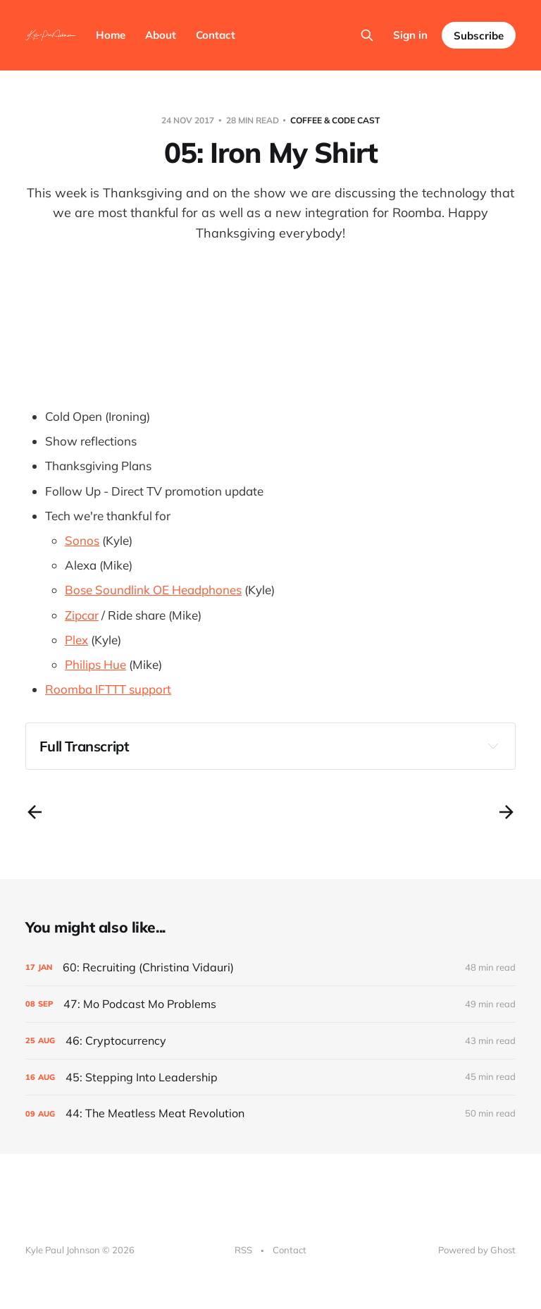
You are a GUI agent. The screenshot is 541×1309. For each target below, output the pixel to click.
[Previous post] (34, 812)
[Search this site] (367, 35)
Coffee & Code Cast (335, 120)
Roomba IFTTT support (108, 689)
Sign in (410, 35)
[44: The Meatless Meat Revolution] (270, 1113)
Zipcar (82, 615)
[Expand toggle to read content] (493, 745)
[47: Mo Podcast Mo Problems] (270, 1004)
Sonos (82, 540)
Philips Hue (95, 664)
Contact (215, 35)
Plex (76, 639)
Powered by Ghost (477, 1249)
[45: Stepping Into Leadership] (270, 1077)
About (160, 35)
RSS (243, 1249)
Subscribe (479, 35)
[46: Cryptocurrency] (270, 1041)
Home (110, 35)
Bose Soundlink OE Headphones (153, 589)
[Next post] (506, 812)
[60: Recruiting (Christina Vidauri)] (270, 967)
